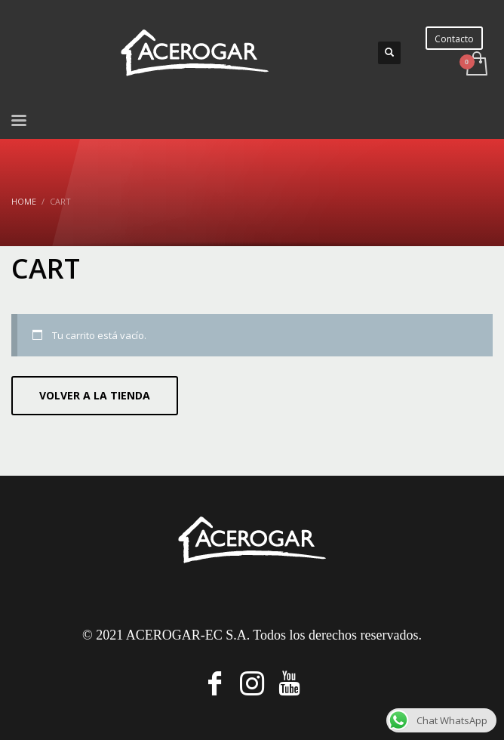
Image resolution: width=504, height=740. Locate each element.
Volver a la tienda (94, 395)
